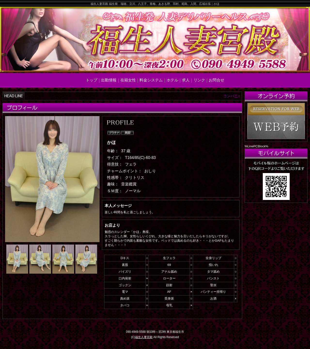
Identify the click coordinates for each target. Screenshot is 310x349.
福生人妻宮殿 (144, 337)
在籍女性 (128, 80)
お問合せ (216, 80)
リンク (199, 80)
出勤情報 (108, 80)
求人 (186, 80)
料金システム (151, 80)
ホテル (172, 80)
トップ (91, 80)
